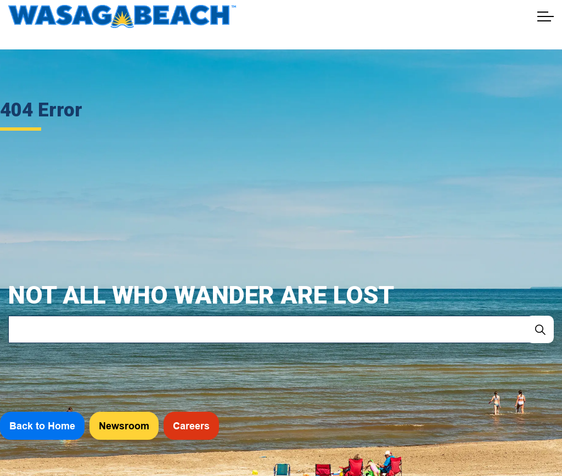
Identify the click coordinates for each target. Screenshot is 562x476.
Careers (191, 426)
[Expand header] (545, 16)
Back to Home (42, 426)
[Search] (540, 329)
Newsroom (124, 426)
